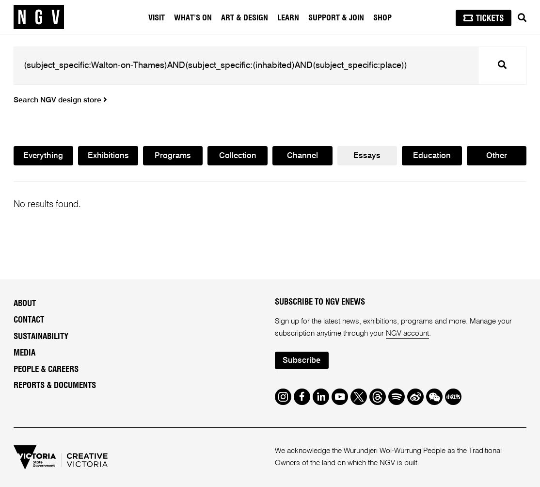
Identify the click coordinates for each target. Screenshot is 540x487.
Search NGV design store (60, 100)
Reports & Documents (55, 386)
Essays (367, 156)
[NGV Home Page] (39, 17)
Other (496, 156)
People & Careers (46, 369)
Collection (237, 156)
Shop (382, 18)
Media (24, 353)
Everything (43, 156)
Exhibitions (108, 156)
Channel (302, 156)
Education (432, 156)
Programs (173, 156)
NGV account (407, 334)
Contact (29, 320)
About (25, 304)
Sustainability (41, 336)
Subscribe (302, 361)
